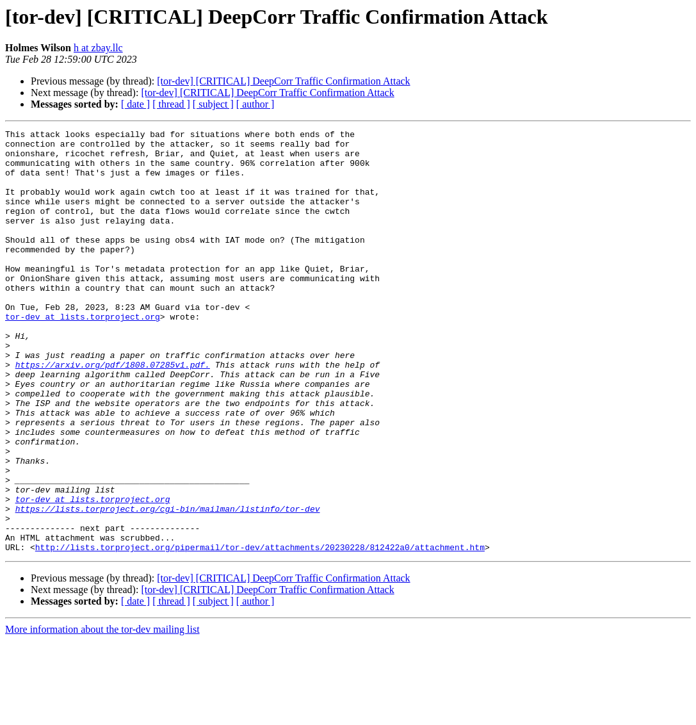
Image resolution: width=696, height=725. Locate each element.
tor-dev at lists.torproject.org (82, 355)
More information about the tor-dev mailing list (102, 713)
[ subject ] (213, 104)
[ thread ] (171, 104)
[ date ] (135, 104)
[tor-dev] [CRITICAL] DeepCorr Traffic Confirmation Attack (283, 81)
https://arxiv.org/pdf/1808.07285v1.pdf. (112, 412)
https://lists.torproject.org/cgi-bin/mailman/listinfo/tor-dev (167, 585)
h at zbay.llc (98, 47)
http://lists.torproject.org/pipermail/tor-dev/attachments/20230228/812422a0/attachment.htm (260, 631)
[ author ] (255, 104)
